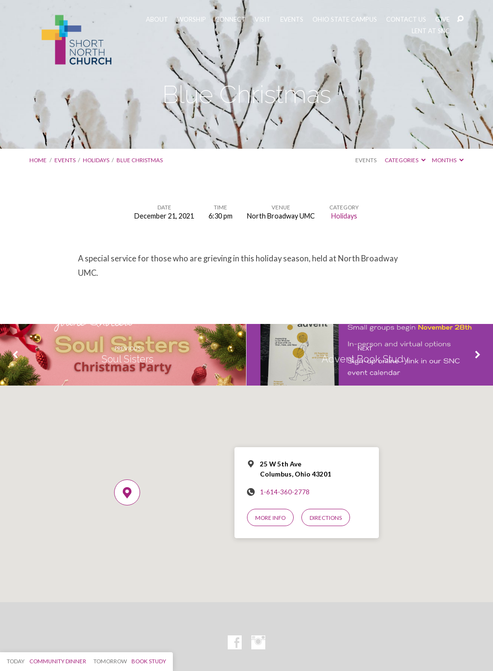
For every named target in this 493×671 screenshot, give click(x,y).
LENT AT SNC (431, 31)
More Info (270, 518)
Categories (405, 160)
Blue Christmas (140, 160)
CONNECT (230, 19)
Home (38, 160)
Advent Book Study (365, 359)
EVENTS (291, 19)
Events (65, 160)
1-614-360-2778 (285, 492)
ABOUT (157, 19)
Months (448, 160)
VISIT (263, 19)
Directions (326, 518)
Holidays (96, 160)
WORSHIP (191, 19)
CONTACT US (406, 19)
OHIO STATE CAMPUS (344, 19)
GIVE (442, 19)
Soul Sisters (128, 359)
